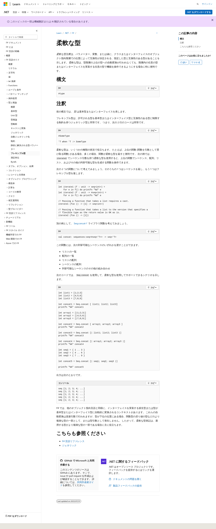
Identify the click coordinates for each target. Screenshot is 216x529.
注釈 (182, 42)
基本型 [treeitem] (14, 111)
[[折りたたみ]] (37, 30)
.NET (67, 33)
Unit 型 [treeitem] (14, 115)
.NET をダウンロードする (199, 12)
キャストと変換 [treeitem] (18, 128)
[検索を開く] (198, 4)
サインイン (207, 3)
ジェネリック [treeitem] (17, 132)
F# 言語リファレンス (73, 441)
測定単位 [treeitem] (15, 157)
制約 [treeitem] (13, 141)
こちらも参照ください (190, 46)
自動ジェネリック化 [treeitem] (20, 136)
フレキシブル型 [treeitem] (18, 153)
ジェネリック (69, 445)
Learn (59, 33)
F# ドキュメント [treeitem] (13, 42)
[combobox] (21, 37)
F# (73, 33)
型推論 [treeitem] (14, 119)
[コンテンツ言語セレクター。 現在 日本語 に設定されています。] (10, 524)
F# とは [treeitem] (9, 46)
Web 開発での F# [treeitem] (14, 238)
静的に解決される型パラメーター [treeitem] (24, 147)
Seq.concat (79, 223)
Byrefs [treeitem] (13, 161)
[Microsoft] (6, 4)
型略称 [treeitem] (14, 123)
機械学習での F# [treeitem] (13, 234)
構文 (182, 38)
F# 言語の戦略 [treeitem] (12, 51)
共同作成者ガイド (77, 484)
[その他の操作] (157, 33)
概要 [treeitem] (10, 64)
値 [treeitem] (9, 76)
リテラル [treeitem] (12, 68)
